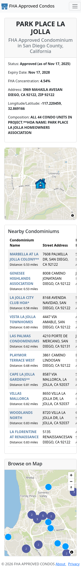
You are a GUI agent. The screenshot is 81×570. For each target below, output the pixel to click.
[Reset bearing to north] (71, 488)
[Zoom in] (71, 475)
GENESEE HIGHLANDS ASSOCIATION (21, 278)
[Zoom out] (71, 481)
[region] (40, 513)
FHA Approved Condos (27, 6)
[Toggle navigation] (75, 6)
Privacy (73, 564)
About (61, 564)
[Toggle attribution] (71, 552)
